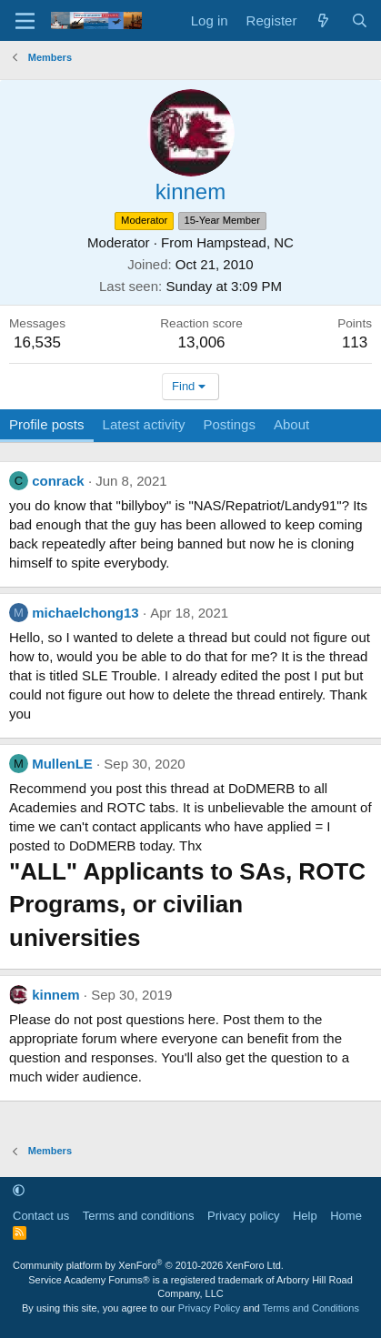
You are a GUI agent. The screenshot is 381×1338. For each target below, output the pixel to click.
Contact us (41, 1215)
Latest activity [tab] (144, 424)
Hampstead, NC (245, 242)
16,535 (37, 342)
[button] (18, 1190)
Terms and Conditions (311, 1308)
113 (354, 342)
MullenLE (62, 763)
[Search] (359, 20)
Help (305, 1215)
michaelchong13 (85, 612)
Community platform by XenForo (148, 1265)
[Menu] (25, 21)
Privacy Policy (209, 1308)
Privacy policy (243, 1215)
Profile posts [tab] (47, 424)
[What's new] (323, 20)
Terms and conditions (139, 1215)
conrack (58, 480)
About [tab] (291, 424)
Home (346, 1215)
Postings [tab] (229, 424)
